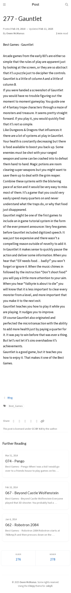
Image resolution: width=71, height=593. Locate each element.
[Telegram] (19, 421)
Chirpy (31, 585)
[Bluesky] (25, 421)
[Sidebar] (4, 4)
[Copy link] (42, 421)
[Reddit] (31, 421)
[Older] (18, 558)
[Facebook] (14, 421)
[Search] (66, 4)
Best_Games (16, 406)
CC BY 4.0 (37, 428)
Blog (10, 397)
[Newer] (52, 558)
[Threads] (37, 421)
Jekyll (49, 585)
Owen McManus (15, 33)
